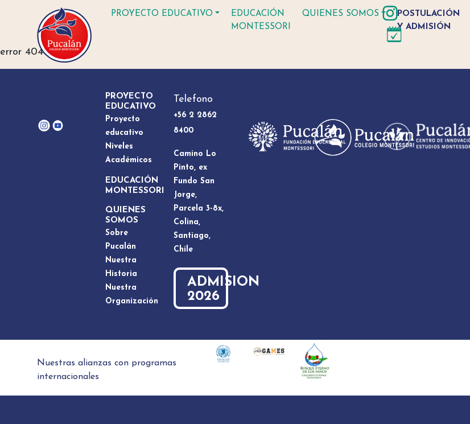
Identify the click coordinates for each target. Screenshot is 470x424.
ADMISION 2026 (207, 289)
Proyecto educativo (162, 14)
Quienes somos (340, 14)
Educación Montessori (261, 20)
